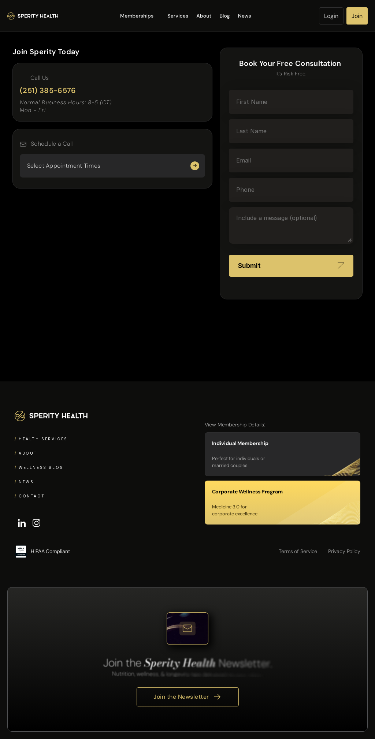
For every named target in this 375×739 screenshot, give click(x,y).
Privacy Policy (344, 551)
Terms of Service (298, 551)
